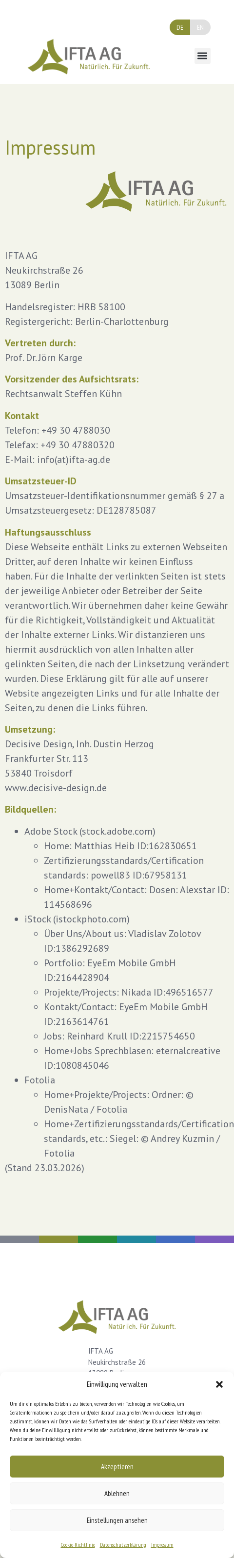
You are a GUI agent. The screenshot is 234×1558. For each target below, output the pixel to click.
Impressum (162, 1544)
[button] (219, 1384)
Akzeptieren (117, 1466)
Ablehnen (117, 1493)
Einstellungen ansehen (117, 1520)
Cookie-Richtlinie (78, 1544)
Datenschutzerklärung (123, 1544)
